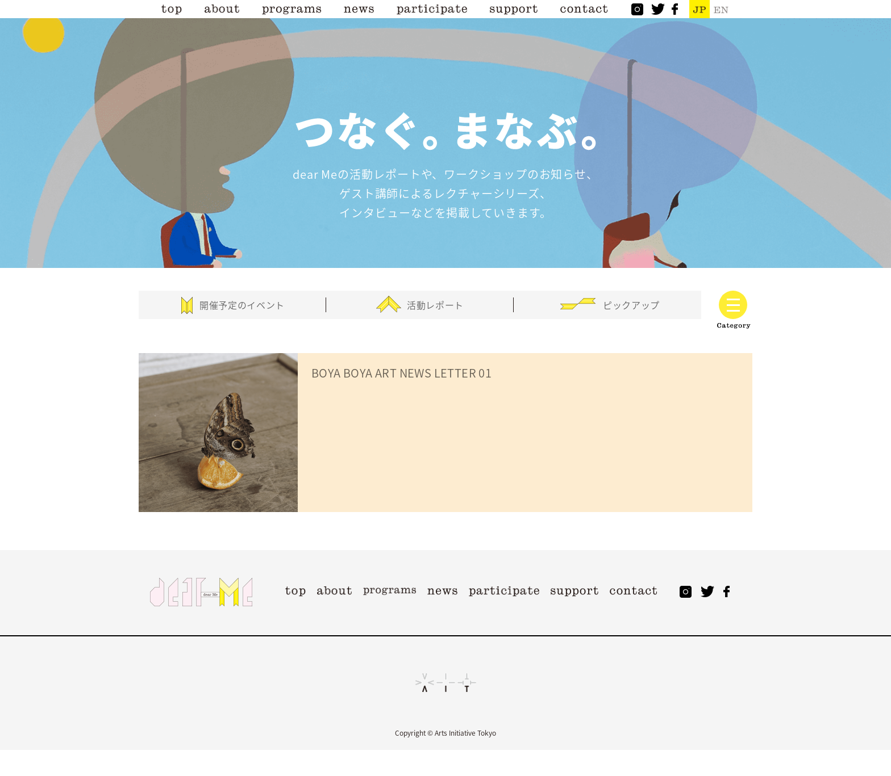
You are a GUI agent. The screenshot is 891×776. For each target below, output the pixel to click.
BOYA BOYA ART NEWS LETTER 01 (401, 372)
